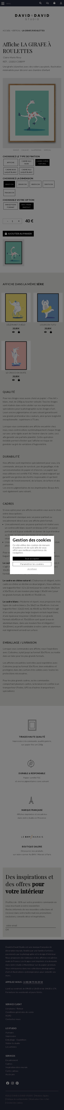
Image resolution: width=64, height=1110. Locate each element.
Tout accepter (32, 558)
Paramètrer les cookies (32, 564)
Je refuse (32, 569)
